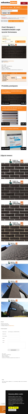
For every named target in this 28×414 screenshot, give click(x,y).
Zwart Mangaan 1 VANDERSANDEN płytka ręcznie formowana (12, 91)
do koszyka (5, 103)
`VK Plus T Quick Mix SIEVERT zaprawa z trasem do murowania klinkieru (12, 108)
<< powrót (3, 15)
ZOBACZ (18, 7)
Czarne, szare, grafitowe (21, 17)
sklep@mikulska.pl (11, 325)
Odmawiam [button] (16, 407)
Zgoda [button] (10, 407)
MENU (24, 3)
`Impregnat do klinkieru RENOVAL (10, 128)
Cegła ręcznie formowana (12, 17)
